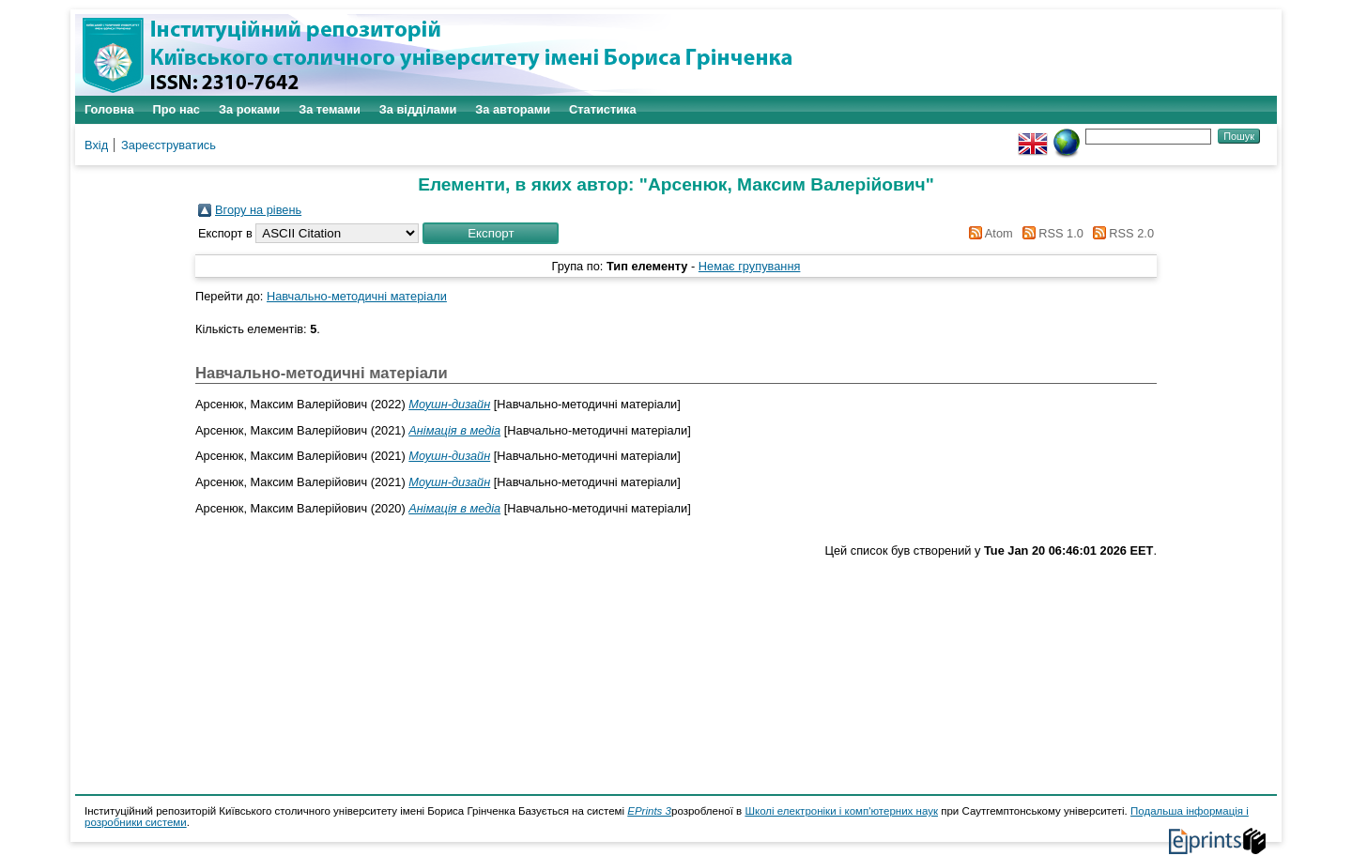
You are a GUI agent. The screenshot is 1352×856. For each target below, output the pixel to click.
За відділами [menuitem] (418, 109)
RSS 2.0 (1120, 233)
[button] (490, 233)
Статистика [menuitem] (603, 109)
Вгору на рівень (258, 210)
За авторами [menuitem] (512, 109)
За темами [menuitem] (330, 109)
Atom (988, 233)
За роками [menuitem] (249, 109)
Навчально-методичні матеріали (357, 296)
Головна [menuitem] (109, 109)
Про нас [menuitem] (176, 109)
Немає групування (750, 266)
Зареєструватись (168, 145)
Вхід (96, 145)
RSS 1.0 (1049, 233)
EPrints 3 (649, 811)
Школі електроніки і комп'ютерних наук (841, 811)
